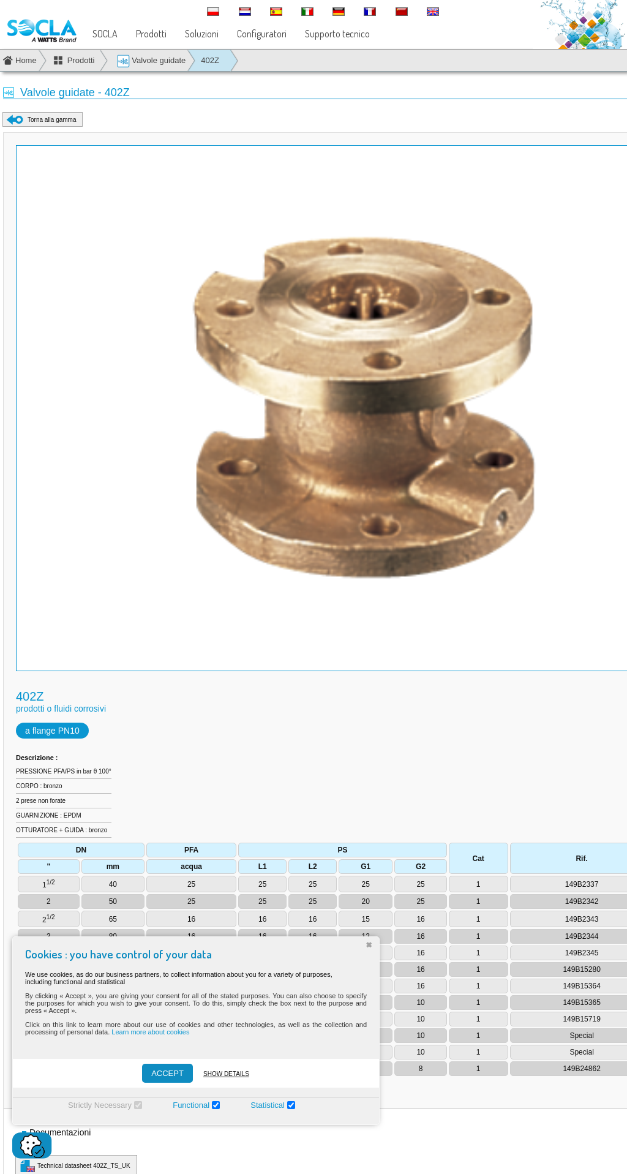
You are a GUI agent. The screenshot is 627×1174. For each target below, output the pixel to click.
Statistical (267, 1105)
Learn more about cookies (150, 1032)
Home (26, 60)
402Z (210, 60)
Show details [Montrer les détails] (226, 1074)
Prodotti (151, 34)
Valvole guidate (151, 61)
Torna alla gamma (52, 119)
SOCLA (105, 34)
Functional (191, 1105)
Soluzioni (202, 34)
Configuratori (262, 34)
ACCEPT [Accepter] (167, 1073)
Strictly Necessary (100, 1105)
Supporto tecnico (337, 34)
